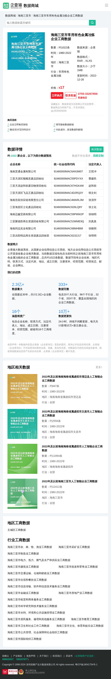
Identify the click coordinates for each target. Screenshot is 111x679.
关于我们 (43, 656)
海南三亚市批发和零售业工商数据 (78, 566)
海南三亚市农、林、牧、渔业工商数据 (29, 546)
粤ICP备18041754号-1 (86, 664)
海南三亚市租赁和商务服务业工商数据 (29, 599)
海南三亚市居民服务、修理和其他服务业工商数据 (36, 619)
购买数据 (96, 149)
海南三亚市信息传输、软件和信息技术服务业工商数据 (38, 586)
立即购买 (57, 95)
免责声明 (30, 656)
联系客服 (70, 95)
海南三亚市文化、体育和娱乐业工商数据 (80, 625)
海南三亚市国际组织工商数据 (24, 638)
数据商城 (31, 6)
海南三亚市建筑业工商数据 (23, 566)
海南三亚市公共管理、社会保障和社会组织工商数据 (37, 632)
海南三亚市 (24, 15)
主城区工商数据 (16, 529)
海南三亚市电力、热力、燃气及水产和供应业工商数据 (38, 560)
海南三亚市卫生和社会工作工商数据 (28, 625)
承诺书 (69, 656)
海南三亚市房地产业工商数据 (75, 592)
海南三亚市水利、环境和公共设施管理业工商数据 (36, 612)
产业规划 (17, 656)
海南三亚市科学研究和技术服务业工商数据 (32, 606)
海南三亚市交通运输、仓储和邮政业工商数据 (33, 573)
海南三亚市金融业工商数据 (23, 592)
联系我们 (57, 656)
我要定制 (98, 155)
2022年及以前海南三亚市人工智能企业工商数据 (69, 481)
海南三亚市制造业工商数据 (23, 553)
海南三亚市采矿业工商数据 (74, 546)
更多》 (100, 367)
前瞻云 (5, 656)
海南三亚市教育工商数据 (85, 619)
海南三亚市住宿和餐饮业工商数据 (27, 579)
